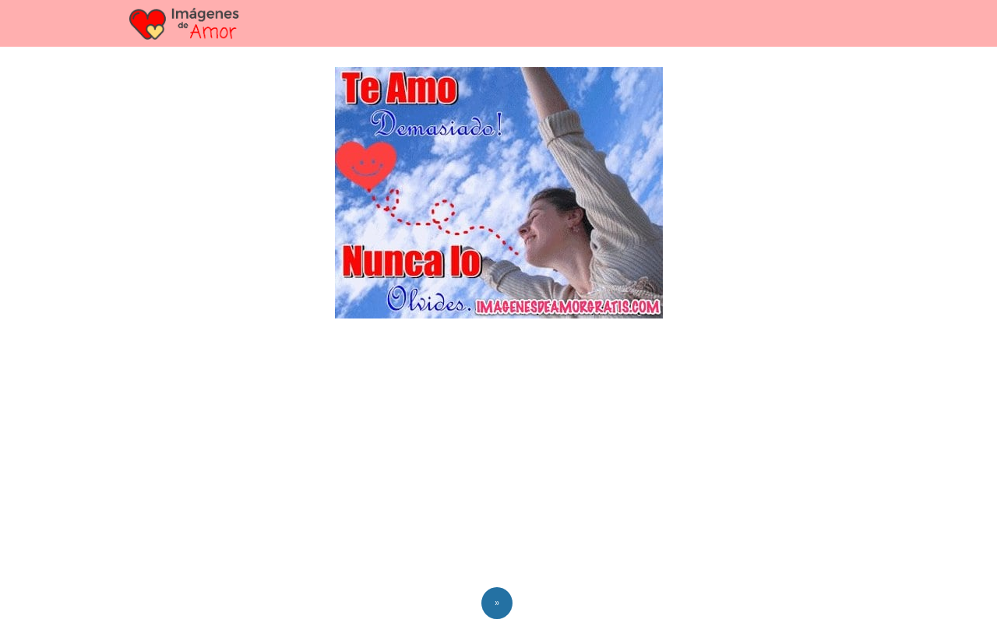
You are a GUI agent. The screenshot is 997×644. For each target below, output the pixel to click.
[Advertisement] (498, 456)
